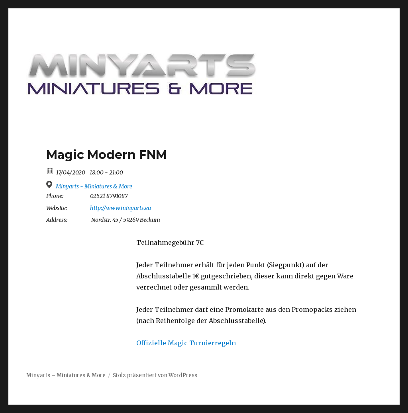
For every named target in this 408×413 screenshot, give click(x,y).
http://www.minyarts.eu (120, 207)
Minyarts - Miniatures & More (94, 186)
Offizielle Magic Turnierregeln (186, 343)
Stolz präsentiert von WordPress (155, 375)
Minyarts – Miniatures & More (66, 375)
